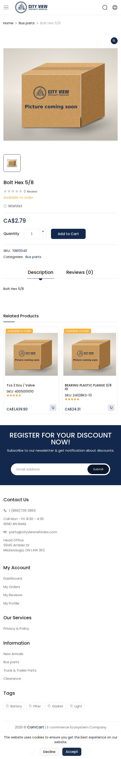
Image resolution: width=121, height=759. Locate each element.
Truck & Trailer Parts (19, 670)
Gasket (55, 706)
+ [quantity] (43, 231)
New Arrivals (13, 653)
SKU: (6, 250)
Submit (98, 469)
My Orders (11, 586)
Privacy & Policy (16, 628)
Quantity (11, 233)
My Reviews (12, 595)
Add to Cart (68, 233)
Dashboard (12, 578)
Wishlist (12, 206)
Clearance (12, 678)
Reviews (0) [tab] (79, 272)
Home (8, 23)
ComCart (35, 727)
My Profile (11, 603)
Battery (14, 706)
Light (76, 706)
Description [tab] (40, 272)
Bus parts (27, 23)
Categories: (13, 256)
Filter (35, 706)
